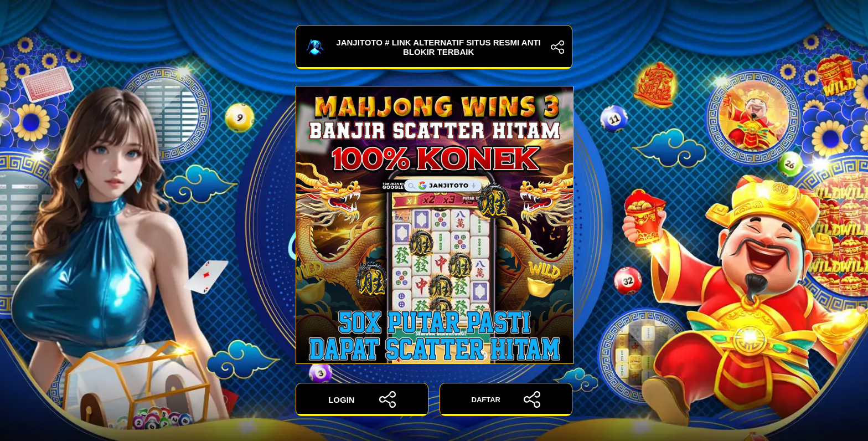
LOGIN (362, 399)
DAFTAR (506, 399)
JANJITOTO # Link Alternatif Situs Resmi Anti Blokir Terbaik (434, 47)
